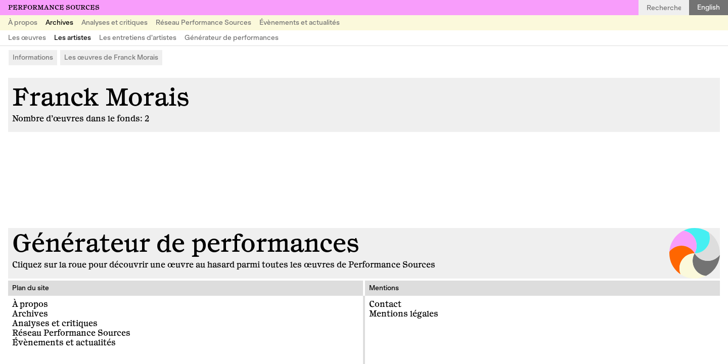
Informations (33, 57)
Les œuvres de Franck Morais (111, 57)
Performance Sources (54, 8)
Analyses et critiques (114, 22)
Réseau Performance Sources (203, 22)
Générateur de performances (232, 37)
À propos (22, 22)
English (708, 7)
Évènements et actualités (299, 22)
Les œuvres (27, 37)
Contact (385, 304)
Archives (59, 22)
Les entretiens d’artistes (137, 37)
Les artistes (72, 37)
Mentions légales (403, 314)
